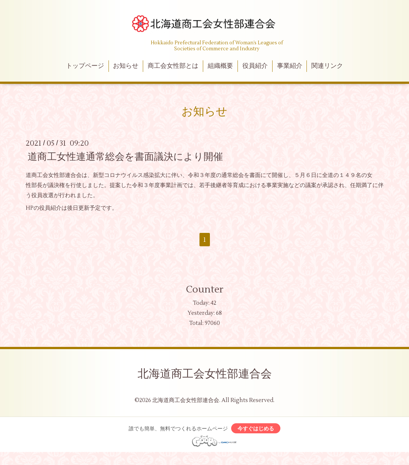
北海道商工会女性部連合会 (205, 374)
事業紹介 (289, 66)
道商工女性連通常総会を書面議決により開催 (125, 156)
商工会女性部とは (173, 66)
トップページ (85, 66)
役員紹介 (255, 66)
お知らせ (125, 66)
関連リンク (327, 66)
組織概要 (220, 66)
